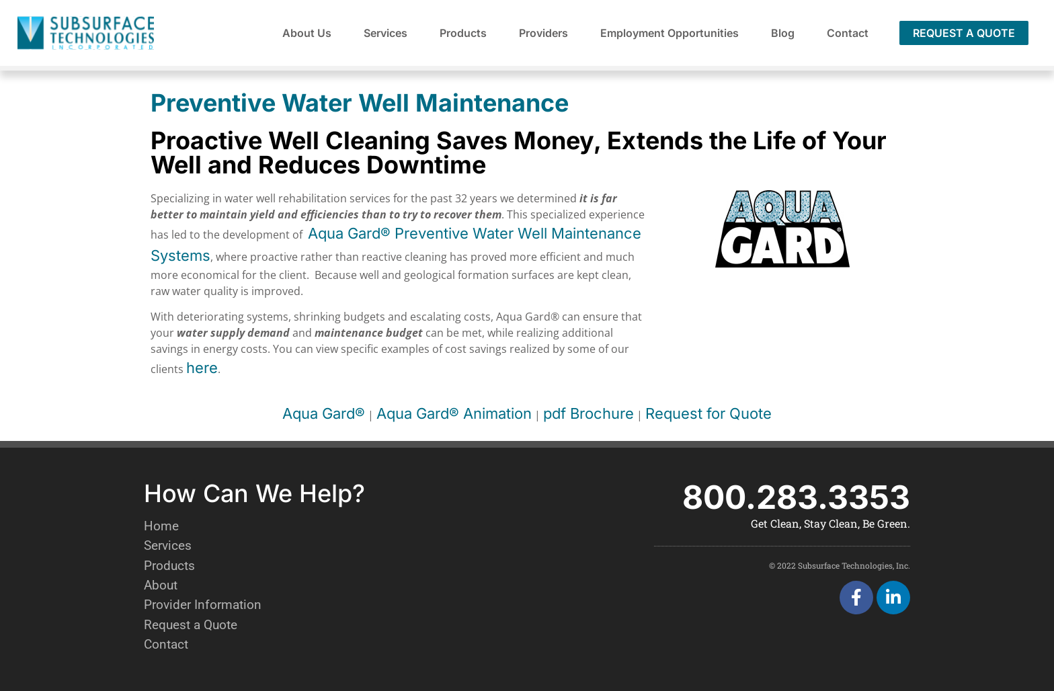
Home (161, 526)
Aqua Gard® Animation (454, 413)
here (202, 367)
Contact (847, 33)
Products (463, 33)
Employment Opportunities (669, 33)
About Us (306, 33)
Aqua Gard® (323, 413)
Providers (543, 33)
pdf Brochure (588, 413)
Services (385, 33)
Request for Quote (708, 413)
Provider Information (202, 604)
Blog (783, 33)
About (160, 585)
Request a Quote (190, 625)
